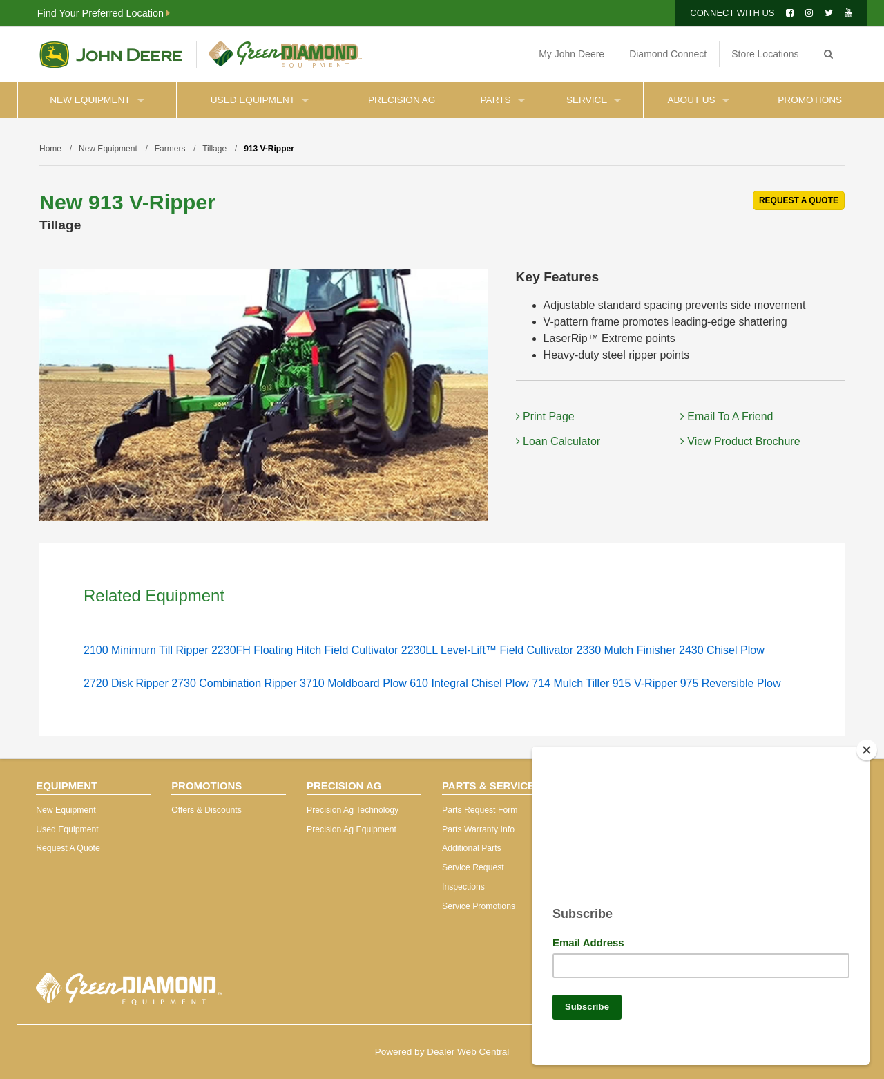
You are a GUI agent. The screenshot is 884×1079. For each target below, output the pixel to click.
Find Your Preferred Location (103, 13)
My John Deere (571, 53)
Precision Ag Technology (352, 810)
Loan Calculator (558, 441)
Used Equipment (260, 100)
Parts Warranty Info (478, 829)
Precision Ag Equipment (351, 829)
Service (593, 100)
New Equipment (97, 100)
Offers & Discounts (206, 810)
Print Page (545, 416)
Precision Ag (401, 100)
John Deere (110, 54)
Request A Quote (68, 848)
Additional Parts (471, 848)
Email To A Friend (727, 416)
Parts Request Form (479, 810)
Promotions (810, 100)
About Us (698, 100)
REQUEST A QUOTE (798, 200)
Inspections (463, 887)
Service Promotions (478, 906)
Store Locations (764, 53)
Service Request (473, 867)
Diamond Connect (668, 53)
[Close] (866, 744)
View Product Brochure (740, 441)
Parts (503, 100)
